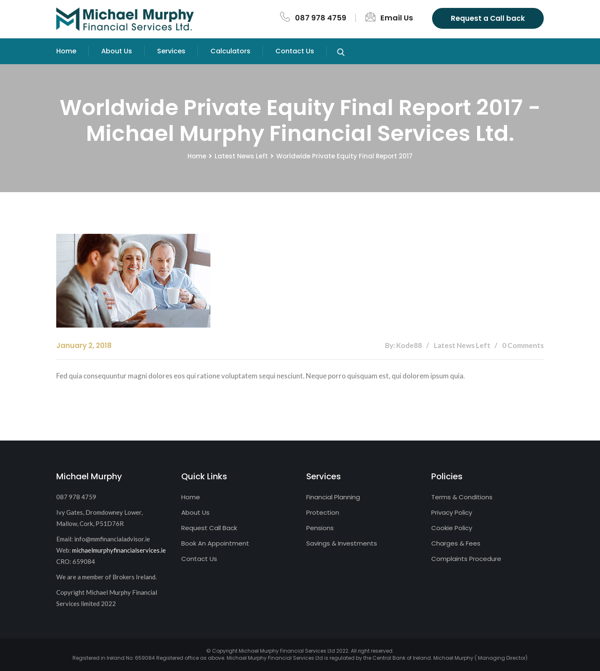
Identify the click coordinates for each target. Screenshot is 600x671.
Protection (322, 512)
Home (66, 51)
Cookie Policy (451, 527)
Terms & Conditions (461, 497)
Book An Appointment (215, 543)
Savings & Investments (341, 543)
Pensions (320, 527)
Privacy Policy (451, 512)
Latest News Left (241, 156)
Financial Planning (333, 497)
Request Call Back (209, 527)
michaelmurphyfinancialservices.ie (119, 550)
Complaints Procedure (466, 558)
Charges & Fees (455, 543)
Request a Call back (488, 18)
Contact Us (294, 51)
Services (171, 51)
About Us (116, 51)
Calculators (230, 51)
